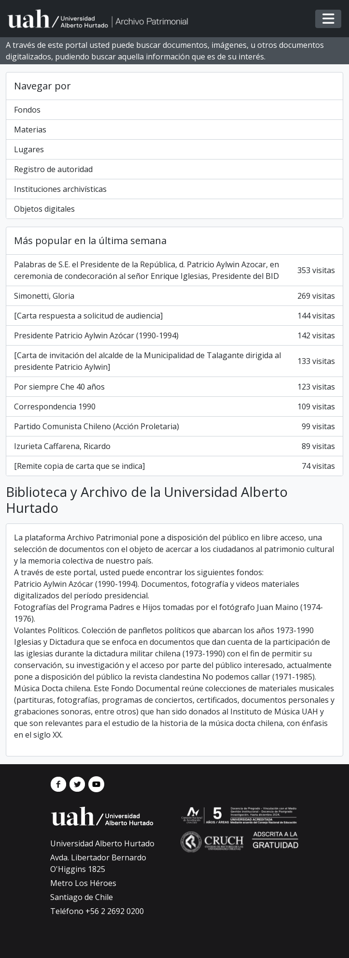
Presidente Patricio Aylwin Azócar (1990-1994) (174, 335)
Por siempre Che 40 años (174, 386)
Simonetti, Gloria (174, 296)
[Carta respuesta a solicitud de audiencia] (174, 315)
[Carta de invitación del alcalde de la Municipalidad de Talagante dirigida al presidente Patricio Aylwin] (174, 361)
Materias (30, 129)
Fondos (27, 109)
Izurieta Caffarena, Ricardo (174, 446)
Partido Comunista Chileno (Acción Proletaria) (174, 426)
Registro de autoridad (53, 169)
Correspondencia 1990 (174, 406)
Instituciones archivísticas (60, 189)
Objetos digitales (44, 208)
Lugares (29, 149)
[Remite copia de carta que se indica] (174, 466)
